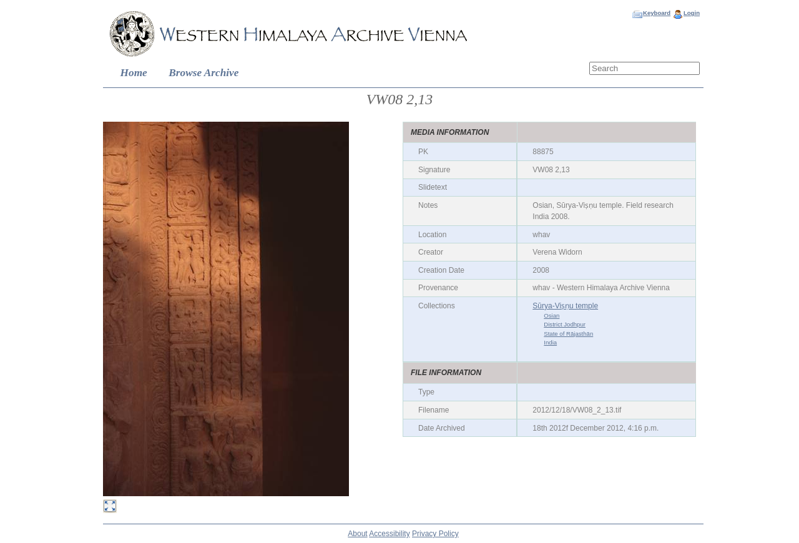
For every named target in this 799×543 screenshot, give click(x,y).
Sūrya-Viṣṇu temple (565, 305)
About (357, 533)
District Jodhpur (565, 324)
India (550, 342)
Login (692, 12)
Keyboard (656, 12)
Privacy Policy (435, 533)
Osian (551, 315)
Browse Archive (203, 73)
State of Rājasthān (568, 333)
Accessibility (389, 533)
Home (133, 73)
